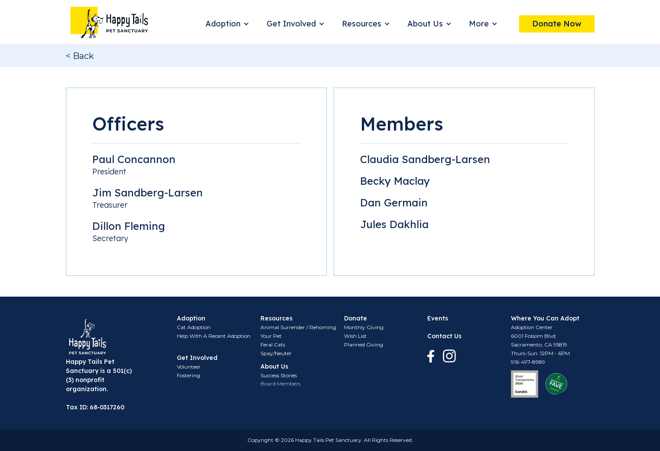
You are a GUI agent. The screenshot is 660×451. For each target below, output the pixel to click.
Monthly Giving (364, 327)
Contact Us (444, 336)
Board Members (280, 383)
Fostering (188, 375)
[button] (227, 24)
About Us (425, 24)
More (479, 24)
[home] (109, 22)
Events (437, 318)
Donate (355, 318)
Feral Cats (272, 344)
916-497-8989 (528, 362)
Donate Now (557, 24)
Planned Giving (363, 344)
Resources (361, 24)
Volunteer (189, 366)
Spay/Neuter (276, 353)
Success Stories (278, 375)
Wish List (355, 336)
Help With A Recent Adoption (213, 336)
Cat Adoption (194, 327)
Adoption (223, 24)
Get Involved (291, 24)
